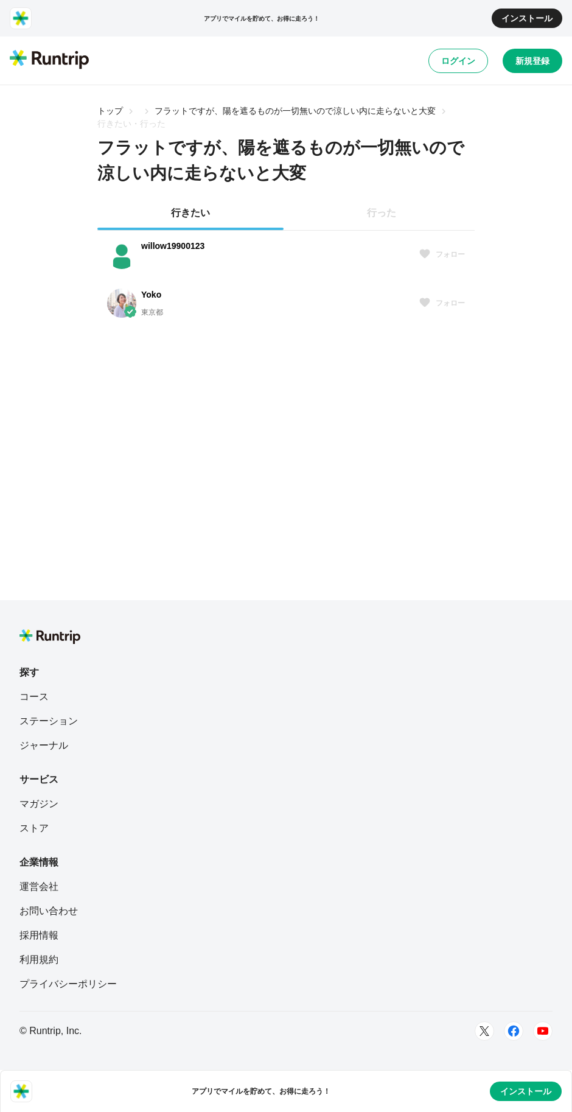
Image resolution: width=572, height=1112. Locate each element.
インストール (527, 18)
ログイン (458, 61)
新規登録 (532, 61)
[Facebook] (513, 1031)
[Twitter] (484, 1031)
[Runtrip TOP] (49, 60)
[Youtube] (543, 1031)
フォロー (442, 254)
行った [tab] (381, 213)
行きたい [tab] (190, 213)
